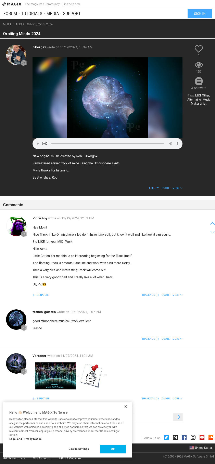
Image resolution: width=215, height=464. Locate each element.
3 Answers (198, 88)
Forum (10, 13)
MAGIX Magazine (70, 458)
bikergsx (40, 47)
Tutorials (31, 13)
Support (72, 13)
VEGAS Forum (42, 458)
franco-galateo (45, 312)
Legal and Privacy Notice (25, 438)
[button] (177, 188)
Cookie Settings (78, 448)
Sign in (199, 14)
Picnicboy (40, 218)
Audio (19, 24)
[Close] (125, 406)
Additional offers (14, 458)
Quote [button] (166, 188)
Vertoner (40, 356)
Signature (42, 295)
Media (52, 13)
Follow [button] (154, 188)
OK (113, 449)
